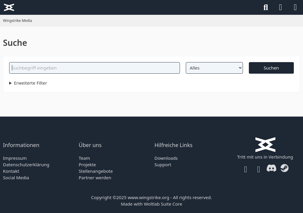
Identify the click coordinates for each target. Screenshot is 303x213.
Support (162, 164)
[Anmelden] (280, 7)
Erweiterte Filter (30, 83)
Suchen (271, 68)
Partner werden (95, 177)
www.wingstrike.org (148, 197)
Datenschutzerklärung (26, 164)
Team (84, 158)
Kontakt (11, 171)
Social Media (16, 177)
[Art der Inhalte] (214, 67)
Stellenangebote (96, 171)
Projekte (87, 164)
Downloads (166, 158)
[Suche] (266, 7)
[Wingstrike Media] (9, 7)
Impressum (15, 158)
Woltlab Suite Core (163, 204)
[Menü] (295, 7)
